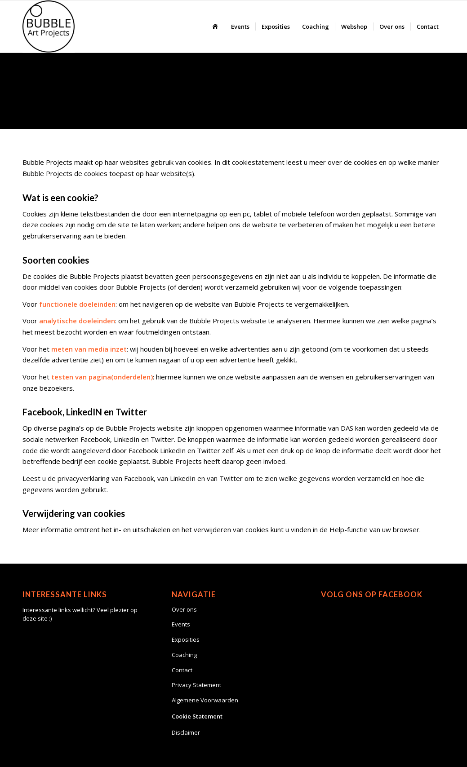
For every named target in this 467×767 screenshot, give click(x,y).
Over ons (184, 609)
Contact (182, 670)
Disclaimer (186, 732)
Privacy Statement (196, 685)
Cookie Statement (197, 716)
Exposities (186, 639)
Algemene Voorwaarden (205, 700)
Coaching (184, 655)
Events (181, 624)
